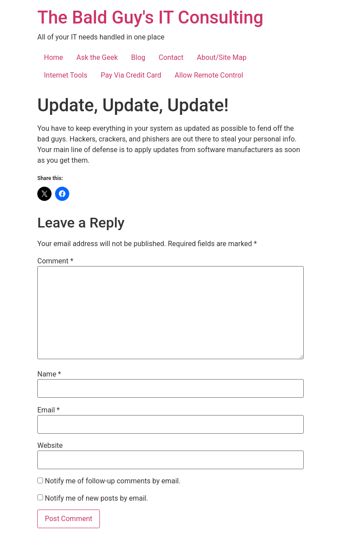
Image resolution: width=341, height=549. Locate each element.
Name (49, 374)
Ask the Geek (97, 57)
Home (53, 57)
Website (50, 445)
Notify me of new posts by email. (96, 498)
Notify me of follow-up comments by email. (113, 481)
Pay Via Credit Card (131, 75)
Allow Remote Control (208, 75)
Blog (138, 57)
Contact (171, 57)
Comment (55, 261)
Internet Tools (65, 75)
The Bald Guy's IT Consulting (150, 17)
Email (48, 410)
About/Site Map (221, 57)
